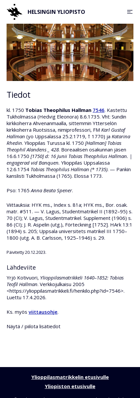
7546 (99, 110)
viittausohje (43, 311)
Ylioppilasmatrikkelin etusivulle (70, 377)
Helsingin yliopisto (46, 12)
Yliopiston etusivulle (70, 386)
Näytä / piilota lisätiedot (33, 326)
